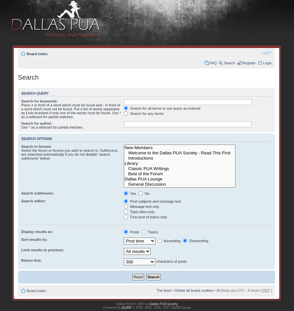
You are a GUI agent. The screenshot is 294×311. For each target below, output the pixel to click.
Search (229, 63)
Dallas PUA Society (164, 304)
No (144, 193)
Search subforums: (37, 193)
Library (179, 163)
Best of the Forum (179, 174)
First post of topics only (145, 217)
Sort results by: (34, 239)
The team (164, 290)
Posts (131, 232)
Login (267, 63)
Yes (130, 193)
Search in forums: (36, 146)
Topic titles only (139, 212)
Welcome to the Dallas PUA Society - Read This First (179, 153)
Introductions (179, 158)
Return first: (31, 260)
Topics (150, 232)
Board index (37, 54)
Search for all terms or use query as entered (162, 108)
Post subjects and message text (152, 201)
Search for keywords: (39, 101)
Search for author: (36, 123)
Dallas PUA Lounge (179, 179)
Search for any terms (143, 114)
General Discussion (179, 184)
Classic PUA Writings (179, 168)
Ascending (169, 241)
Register (249, 63)
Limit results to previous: (42, 250)
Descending (195, 241)
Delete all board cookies (194, 290)
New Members (179, 147)
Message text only (141, 207)
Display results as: (37, 232)
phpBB (126, 307)
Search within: (33, 201)
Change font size (267, 52)
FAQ (213, 63)
